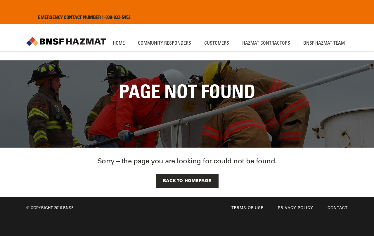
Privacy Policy (295, 207)
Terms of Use (247, 207)
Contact (338, 207)
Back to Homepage (187, 180)
